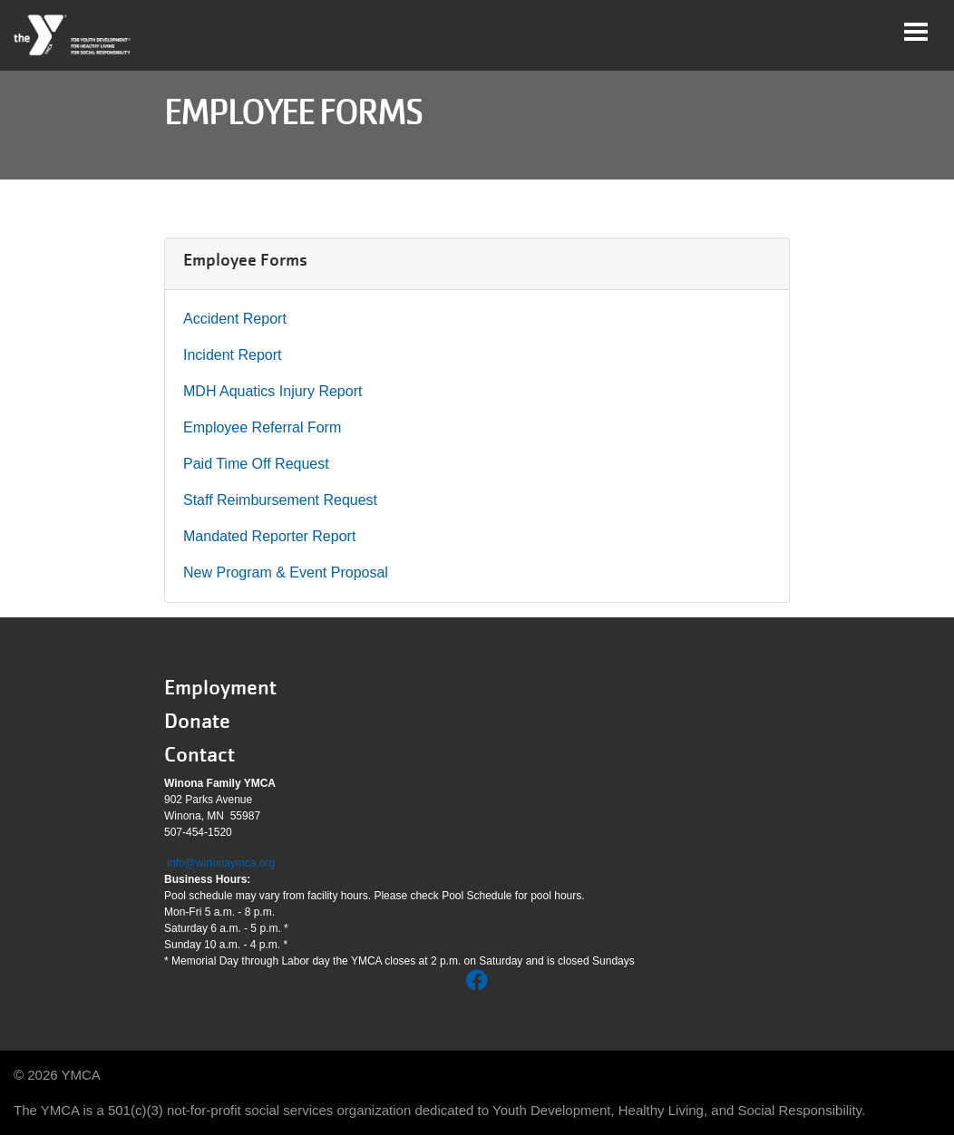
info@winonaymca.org (221, 863)
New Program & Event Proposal (285, 572)
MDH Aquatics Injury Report (272, 391)
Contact (199, 755)
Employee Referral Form (262, 427)
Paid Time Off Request (256, 463)
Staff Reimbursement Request (280, 500)
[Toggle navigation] (915, 32)
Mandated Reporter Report (269, 536)
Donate (197, 721)
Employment (220, 687)
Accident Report (235, 318)
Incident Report (232, 355)
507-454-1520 (198, 832)
